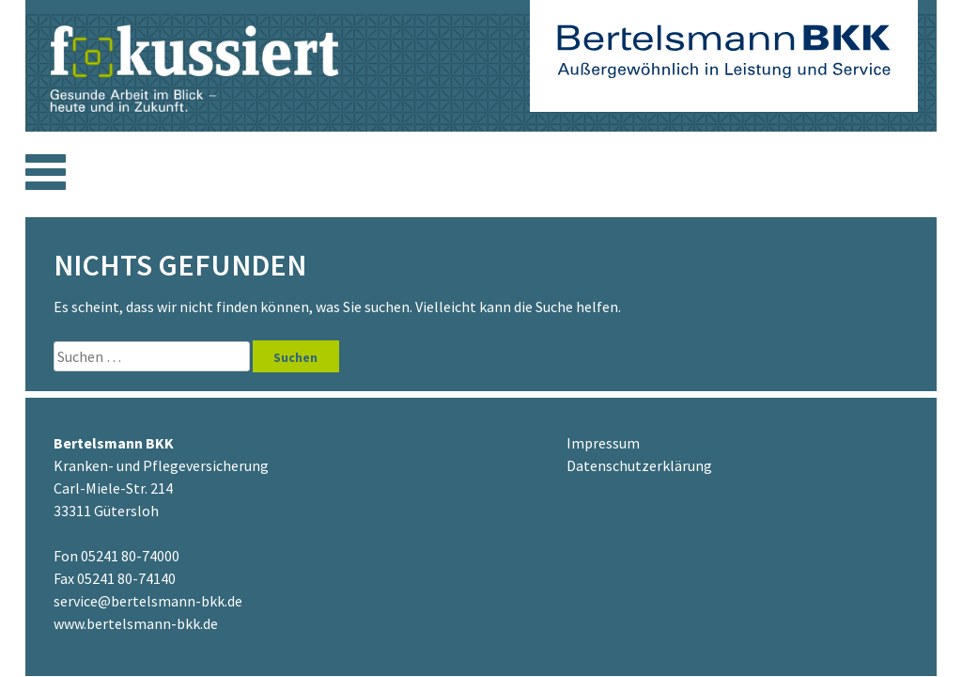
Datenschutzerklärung (639, 465)
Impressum (603, 442)
